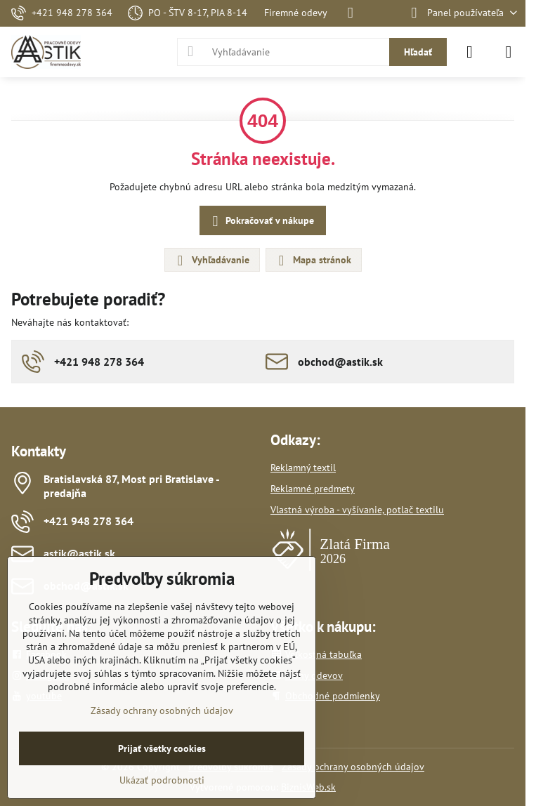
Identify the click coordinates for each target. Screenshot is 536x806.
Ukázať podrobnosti (161, 780)
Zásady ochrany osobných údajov (353, 766)
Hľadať (418, 52)
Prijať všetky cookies (162, 748)
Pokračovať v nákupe (261, 221)
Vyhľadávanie (211, 260)
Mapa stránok (313, 260)
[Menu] (508, 52)
